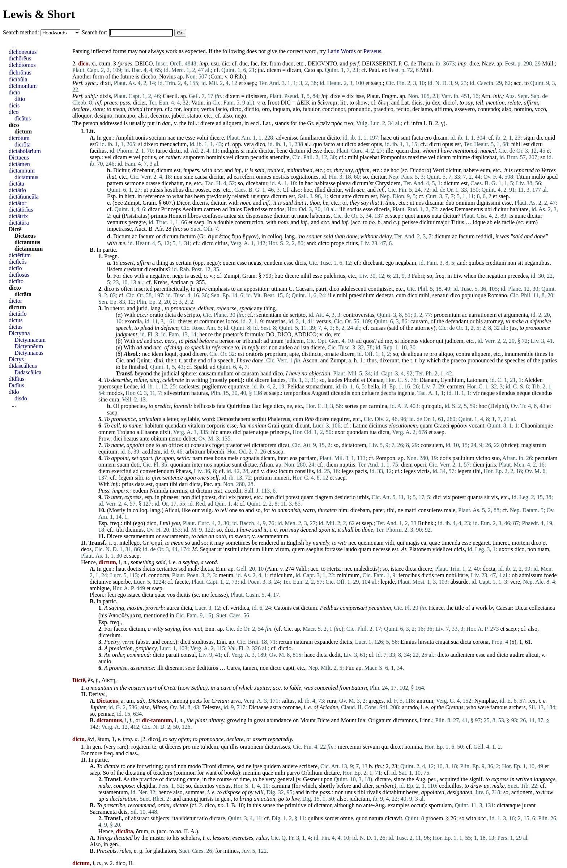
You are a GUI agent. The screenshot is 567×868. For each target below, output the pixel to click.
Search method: (21, 32)
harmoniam (252, 425)
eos (216, 190)
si (140, 144)
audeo (286, 347)
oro (266, 109)
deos (86, 549)
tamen (250, 668)
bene (282, 151)
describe (121, 380)
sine (188, 177)
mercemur (350, 747)
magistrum (533, 445)
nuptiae (221, 464)
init (497, 96)
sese (190, 668)
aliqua (415, 354)
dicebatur (143, 170)
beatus (131, 438)
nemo (175, 438)
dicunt (302, 425)
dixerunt (389, 360)
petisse (410, 222)
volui (202, 138)
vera (249, 144)
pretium (263, 478)
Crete (170, 688)
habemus (320, 216)
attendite (279, 157)
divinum (250, 549)
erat (217, 491)
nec (146, 354)
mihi (353, 157)
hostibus (174, 190)
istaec (397, 569)
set (135, 458)
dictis (148, 569)
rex (532, 701)
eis (497, 222)
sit (520, 263)
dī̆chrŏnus (20, 72)
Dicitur (121, 170)
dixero (151, 144)
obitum (159, 438)
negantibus (536, 263)
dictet (396, 747)
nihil (516, 144)
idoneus (409, 341)
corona (481, 642)
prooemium (447, 315)
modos (277, 209)
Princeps (171, 209)
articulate (149, 419)
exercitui (121, 471)
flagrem (324, 497)
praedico (383, 109)
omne (346, 818)
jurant (529, 805)
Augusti (320, 393)
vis (494, 497)
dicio (449, 102)
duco (288, 63)
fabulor (311, 109)
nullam (226, 373)
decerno (159, 115)
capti (288, 668)
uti (396, 138)
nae (171, 138)
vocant (477, 425)
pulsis (156, 190)
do (328, 334)
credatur (133, 269)
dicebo (148, 76)
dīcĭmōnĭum (23, 86)
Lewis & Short (39, 14)
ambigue (100, 588)
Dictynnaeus (28, 353)
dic (225, 63)
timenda (451, 543)
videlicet (442, 549)
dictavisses (277, 747)
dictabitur (394, 792)
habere (471, 170)
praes (125, 63)
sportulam (440, 805)
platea (344, 183)
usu (215, 63)
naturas (199, 393)
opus (376, 144)
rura (331, 701)
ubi (488, 209)
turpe (162, 151)
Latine (360, 425)
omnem (107, 432)
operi (420, 464)
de (413, 63)
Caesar (504, 608)
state (97, 109)
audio (104, 661)
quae (434, 543)
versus (323, 321)
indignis (230, 151)
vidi (389, 543)
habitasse (325, 183)
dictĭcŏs (18, 262)
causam (419, 321)
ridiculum (281, 575)
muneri (281, 478)
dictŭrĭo (18, 314)
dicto (236, 109)
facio (221, 109)
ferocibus (409, 575)
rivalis (374, 792)
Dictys (16, 359)
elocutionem (402, 425)
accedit (233, 491)
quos (368, 341)
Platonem (420, 549)
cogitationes (304, 177)
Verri (438, 170)
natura (376, 818)
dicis (417, 102)
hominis (215, 157)
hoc (395, 170)
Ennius (409, 642)
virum (282, 549)
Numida (159, 491)
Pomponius (393, 157)
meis (232, 458)
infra (416, 123)
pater (249, 432)
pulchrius (334, 276)
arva (236, 701)
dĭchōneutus (23, 52)
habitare (519, 209)
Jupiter (262, 688)
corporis (215, 425)
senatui (440, 295)
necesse (382, 549)
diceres (173, 747)
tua (373, 432)
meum (226, 575)
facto (329, 144)
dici (189, 190)
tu (203, 747)
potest (208, 497)
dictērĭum (20, 255)
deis (123, 812)
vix (232, 497)
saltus (287, 701)
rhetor (117, 308)
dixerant (174, 668)
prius (128, 484)
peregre (137, 222)
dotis (445, 458)
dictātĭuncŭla (24, 196)
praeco (458, 360)
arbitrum (195, 451)
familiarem (312, 138)
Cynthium (452, 380)
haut (121, 569)
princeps (280, 432)
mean (118, 109)
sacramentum (139, 536)
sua (455, 642)
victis (423, 471)
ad (218, 123)
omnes (263, 177)
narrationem (482, 315)
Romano (497, 295)
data (140, 484)
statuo (194, 115)
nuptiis (347, 464)
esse (190, 138)
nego (240, 115)
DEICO (144, 63)
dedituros (207, 668)
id (309, 151)
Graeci (441, 425)
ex (384, 70)
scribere (308, 766)
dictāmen (19, 164)
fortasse (334, 549)
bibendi (215, 451)
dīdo (14, 392)
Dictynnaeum (30, 340)
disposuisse (259, 216)
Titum (523, 177)
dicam (294, 70)
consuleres (430, 510)
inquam (281, 109)
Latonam (476, 380)
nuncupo (125, 115)
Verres (548, 170)
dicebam (360, 510)
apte (294, 354)
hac (309, 183)
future (127, 76)
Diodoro (419, 170)
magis (412, 543)
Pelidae (295, 386)
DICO (284, 334)
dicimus (378, 425)
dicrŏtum (19, 138)
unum (277, 341)
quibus (476, 263)
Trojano (126, 432)
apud (552, 177)
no (372, 222)
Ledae (131, 386)
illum (267, 549)
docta (489, 569)
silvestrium (177, 393)
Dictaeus (19, 157)
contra (463, 354)
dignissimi (489, 203)
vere (515, 582)
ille (389, 151)
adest (364, 144)
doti (135, 464)
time (244, 779)
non (178, 177)
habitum (154, 425)
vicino (483, 458)
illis (234, 747)
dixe (335, 96)
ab (490, 222)
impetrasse (119, 229)
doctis (134, 569)
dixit (165, 432)
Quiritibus (239, 406)
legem (464, 471)
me (180, 138)
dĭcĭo (14, 92)
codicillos (450, 786)
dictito (251, 109)
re (425, 354)
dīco (14, 125)
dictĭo (15, 268)
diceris (200, 203)
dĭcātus (22, 118)
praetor (234, 445)
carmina (377, 406)
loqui (170, 354)
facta (417, 138)
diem (332, 464)
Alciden (533, 380)
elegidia (146, 786)
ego (389, 263)
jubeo (177, 115)
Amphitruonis (132, 138)
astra (275, 707)
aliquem (232, 123)
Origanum (380, 720)
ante (347, 196)
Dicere (114, 536)
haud (266, 373)
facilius (98, 151)
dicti (185, 642)
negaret (481, 543)
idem (157, 354)
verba (207, 109)
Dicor (182, 203)
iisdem (115, 269)
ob (514, 575)
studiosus (203, 642)
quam (287, 425)
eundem (273, 263)
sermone (134, 183)
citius (221, 243)
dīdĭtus (17, 379)
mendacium (173, 144)
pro (433, 354)
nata (437, 216)
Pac (208, 484)
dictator (322, 805)
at (186, 360)
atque (262, 432)
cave (226, 688)
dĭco (14, 112)
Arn (485, 96)
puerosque (110, 386)
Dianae (375, 380)
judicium (359, 799)
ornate (331, 354)
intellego (129, 543)
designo (103, 115)
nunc (302, 216)
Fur (349, 668)
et (241, 83)
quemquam (371, 543)
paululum (463, 458)
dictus (15, 320)
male (251, 151)
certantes (167, 569)
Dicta (521, 608)
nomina (413, 747)
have (245, 530)
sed (182, 569)
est (93, 144)
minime (461, 157)
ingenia (405, 393)
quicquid (431, 406)
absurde (460, 582)
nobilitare (457, 575)
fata (221, 406)
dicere (207, 123)
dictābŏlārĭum (25, 151)
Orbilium (312, 773)
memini (252, 773)
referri (247, 177)
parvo (293, 773)
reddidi (484, 236)
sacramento (175, 536)
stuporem (194, 157)
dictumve (100, 582)
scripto (192, 315)
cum (401, 295)
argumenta (516, 315)
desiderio (345, 497)
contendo (488, 109)
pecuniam (546, 458)
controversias (358, 315)
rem (439, 575)
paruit (172, 655)
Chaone (149, 432)
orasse (153, 183)
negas (254, 263)
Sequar (208, 549)
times (541, 354)
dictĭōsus (19, 275)
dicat (283, 445)
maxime (417, 157)
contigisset (380, 289)
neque (488, 393)
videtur (187, 818)
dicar (153, 209)
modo (194, 766)
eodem (140, 491)
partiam (307, 458)
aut (340, 144)
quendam (175, 425)
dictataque (509, 805)
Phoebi (351, 380)
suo (496, 458)
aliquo (446, 354)
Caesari (304, 289)
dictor (15, 301)
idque (479, 222)
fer (263, 63)
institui (231, 549)
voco (540, 109)
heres (412, 792)
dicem (274, 70)
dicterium (109, 635)
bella (373, 386)
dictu (435, 144)
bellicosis (204, 406)
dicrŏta (22, 144)
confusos (212, 216)
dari (183, 484)
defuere (370, 393)
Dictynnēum (28, 346)
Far (85, 753)
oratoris (255, 354)
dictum (297, 151)
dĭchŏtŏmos (22, 65)
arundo (410, 707)
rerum (286, 642)
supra (263, 196)
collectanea (542, 608)
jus (513, 328)
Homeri (177, 216)
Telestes (211, 707)
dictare (226, 766)
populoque (473, 295)
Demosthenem (233, 419)
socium (157, 138)
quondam (357, 432)
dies (271, 471)
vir (476, 393)
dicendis (340, 393)
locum (286, 471)
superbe (122, 582)
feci (111, 595)
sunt (405, 138)
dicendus (542, 393)
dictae (250, 464)
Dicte (323, 720)
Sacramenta (103, 812)
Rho (309, 419)
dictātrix (18, 216)
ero (428, 138)
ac (134, 236)
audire (517, 655)
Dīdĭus (16, 385)
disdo (20, 398)
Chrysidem (388, 183)
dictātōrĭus (21, 210)
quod (185, 354)
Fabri (418, 276)
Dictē (15, 229)
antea (230, 216)
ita (175, 818)
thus (372, 360)
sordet (332, 818)
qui (116, 216)
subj (90, 96)
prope (337, 243)
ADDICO (305, 334)
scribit (259, 419)
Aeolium (192, 209)
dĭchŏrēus (20, 58)
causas (378, 328)
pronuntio (359, 109)
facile (508, 222)
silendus (505, 393)
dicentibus (156, 269)
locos (232, 321)
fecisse (218, 595)
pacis (361, 471)
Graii (274, 425)
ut (146, 190)
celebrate (173, 380)
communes (211, 321)
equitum (107, 451)
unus (350, 792)
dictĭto (16, 281)
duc (243, 63)
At (403, 549)
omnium (465, 203)
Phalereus (279, 419)
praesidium (362, 295)
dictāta (16, 183)
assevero (465, 109)
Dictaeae (258, 707)
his (479, 321)
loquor (190, 109)
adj (140, 701)
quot (410, 216)
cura (114, 399)
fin (176, 229)
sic (241, 216)
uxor (339, 432)
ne (188, 183)
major (442, 222)
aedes (446, 209)
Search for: (95, 32)
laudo (350, 549)
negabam (405, 263)
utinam (279, 289)
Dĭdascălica (28, 372)
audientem (462, 655)
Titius (457, 222)
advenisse (287, 138)
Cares (233, 668)
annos (423, 216)
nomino (523, 109)
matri (411, 510)
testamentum (113, 792)
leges (348, 471)
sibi (139, 478)
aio (296, 109)
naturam (303, 642)
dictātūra (19, 223)
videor (427, 341)
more (96, 753)
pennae (106, 714)
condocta (158, 575)
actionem (522, 792)
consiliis (304, 471)
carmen (212, 209)
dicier (139, 102)
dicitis (183, 595)
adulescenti (354, 289)
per (363, 406)
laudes (278, 380)
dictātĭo (17, 190)
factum (146, 236)
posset (202, 190)
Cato (309, 70)
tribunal (251, 341)
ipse (257, 766)
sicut (334, 196)
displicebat (484, 157)
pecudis (259, 157)
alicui (532, 655)
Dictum (122, 236)
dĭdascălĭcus (23, 366)
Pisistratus (136, 216)
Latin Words (341, 51)
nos (420, 203)
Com (216, 76)
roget (218, 445)
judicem (294, 341)
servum (371, 747)
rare (121, 747)
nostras (281, 177)
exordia (133, 321)
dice (474, 63)
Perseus (372, 51)
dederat (384, 295)
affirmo (443, 109)
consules (201, 445)
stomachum (319, 386)
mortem (521, 543)
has (189, 196)
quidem (272, 766)
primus (159, 216)
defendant (457, 321)
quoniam (180, 464)
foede (550, 575)
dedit (335, 655)
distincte (311, 354)
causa (201, 177)
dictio (284, 648)
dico (260, 144)
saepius (314, 549)
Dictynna (19, 333)
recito (402, 109)
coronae (291, 707)
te (154, 747)
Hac (256, 406)
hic (214, 432)
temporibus (297, 393)
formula (254, 334)
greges (376, 701)
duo (450, 203)
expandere (326, 642)
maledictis (366, 569)
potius (149, 157)
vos (171, 595)
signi (529, 138)
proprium (275, 354)
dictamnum (22, 170)
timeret (501, 543)
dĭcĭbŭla (18, 79)
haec (386, 138)
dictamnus (405, 720)
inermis (178, 491)
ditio (19, 99)
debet (189, 438)
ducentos (204, 786)
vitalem (196, 425)
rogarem (140, 747)
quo (317, 144)
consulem (432, 445)
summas (195, 792)
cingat (442, 642)
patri (321, 289)
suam (123, 464)
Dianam (428, 380)
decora (388, 393)
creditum (495, 263)
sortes (351, 406)
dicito (333, 138)
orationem (251, 747)
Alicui (172, 510)
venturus (117, 222)
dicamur (434, 203)
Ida (361, 720)
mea (208, 458)
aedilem (151, 451)
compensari (353, 608)
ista (305, 347)
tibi (249, 380)
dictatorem (264, 445)
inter (283, 458)
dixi (414, 151)
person (90, 123)
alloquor (81, 115)
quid (550, 138)
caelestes (189, 386)
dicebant (373, 263)
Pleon (96, 595)
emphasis (219, 289)
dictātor (17, 203)
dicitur (266, 151)
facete (182, 582)
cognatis (249, 458)
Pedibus (329, 608)
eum (485, 170)
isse (359, 96)
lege (267, 406)
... (14, 45)
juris (491, 464)
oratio (156, 315)
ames (225, 432)
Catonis (283, 608)
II (186, 831)
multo (538, 177)
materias (275, 321)
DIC (286, 102)
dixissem (256, 96)
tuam (543, 549)
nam (197, 458)
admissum (530, 575)
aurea (173, 608)
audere (290, 766)
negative (159, 276)
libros (194, 216)
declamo (422, 109)
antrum (425, 701)
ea (236, 177)
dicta (170, 315)
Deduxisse (255, 209)
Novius (167, 76)
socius (354, 209)
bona (220, 458)
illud (320, 190)
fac (254, 63)
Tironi (209, 766)
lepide (387, 582)
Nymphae (485, 701)
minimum (348, 575)
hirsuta (426, 642)
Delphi (498, 406)
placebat (369, 157)
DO (270, 334)
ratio (202, 818)
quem (402, 151)
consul (188, 655)
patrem (115, 183)
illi (342, 209)
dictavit (393, 818)
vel (108, 157)
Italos (235, 209)
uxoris (506, 549)
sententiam (268, 315)
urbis (363, 497)
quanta (475, 497)
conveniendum (157, 471)
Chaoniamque (537, 425)
